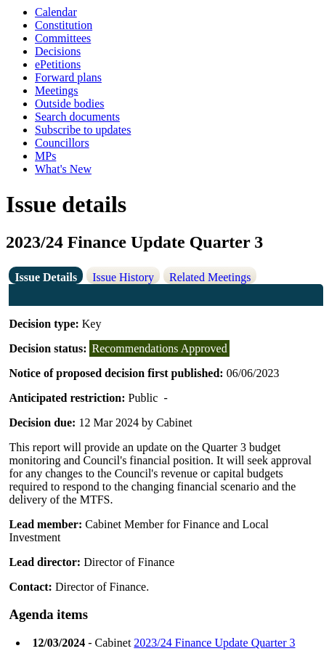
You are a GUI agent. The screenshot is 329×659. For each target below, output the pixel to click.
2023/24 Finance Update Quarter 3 (214, 642)
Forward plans (68, 77)
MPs (45, 156)
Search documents (77, 116)
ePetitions (58, 64)
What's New (63, 169)
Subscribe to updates (83, 130)
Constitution (63, 25)
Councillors (62, 143)
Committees (63, 38)
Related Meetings (210, 277)
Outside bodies (70, 103)
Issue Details (46, 277)
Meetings (56, 90)
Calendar (56, 12)
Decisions (58, 51)
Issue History (123, 277)
